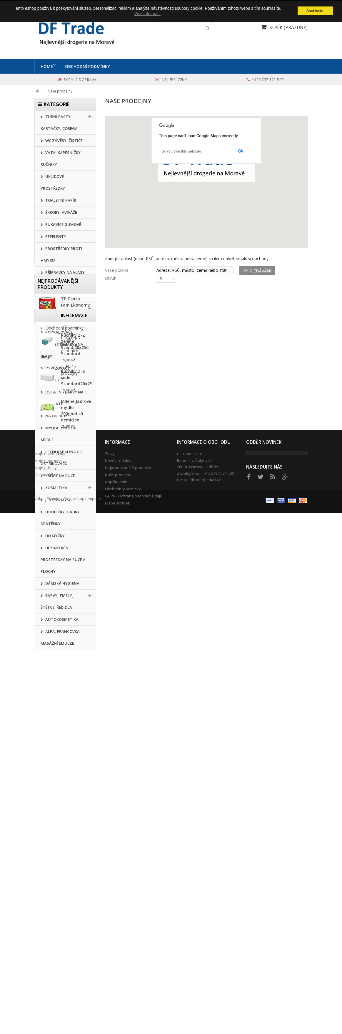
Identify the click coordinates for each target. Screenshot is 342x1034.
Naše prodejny (59, 888)
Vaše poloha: (117, 270)
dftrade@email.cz (205, 974)
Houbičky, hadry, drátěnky (61, 517)
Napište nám (116, 976)
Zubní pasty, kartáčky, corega (59, 122)
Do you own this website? (181, 151)
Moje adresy (45, 962)
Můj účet (44, 937)
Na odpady (55, 415)
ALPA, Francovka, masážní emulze (61, 637)
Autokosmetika (61, 619)
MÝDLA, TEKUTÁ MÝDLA (58, 433)
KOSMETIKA (55, 487)
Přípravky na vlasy (64, 272)
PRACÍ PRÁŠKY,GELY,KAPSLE (60, 314)
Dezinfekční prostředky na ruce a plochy (63, 559)
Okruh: (111, 278)
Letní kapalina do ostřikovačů (61, 457)
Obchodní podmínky (88, 66)
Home (47, 66)
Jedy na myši (57, 499)
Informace (51, 846)
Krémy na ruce (59, 475)
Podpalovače (58, 332)
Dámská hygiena (61, 583)
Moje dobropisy (48, 955)
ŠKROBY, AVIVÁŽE (60, 212)
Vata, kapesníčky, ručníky (61, 158)
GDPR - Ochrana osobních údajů (133, 990)
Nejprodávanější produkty (58, 671)
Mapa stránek (117, 997)
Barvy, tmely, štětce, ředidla (57, 601)
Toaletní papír (60, 200)
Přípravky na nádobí (56, 290)
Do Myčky (54, 535)
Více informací (147, 13)
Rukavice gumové (62, 224)
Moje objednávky (49, 948)
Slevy (110, 948)
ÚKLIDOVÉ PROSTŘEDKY (53, 182)
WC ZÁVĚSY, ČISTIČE (63, 140)
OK (240, 151)
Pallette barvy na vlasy (62, 350)
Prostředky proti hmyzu (61, 254)
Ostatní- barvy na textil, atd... (62, 397)
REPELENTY (55, 236)
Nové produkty (118, 955)
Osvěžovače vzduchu (55, 374)
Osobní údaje (46, 969)
